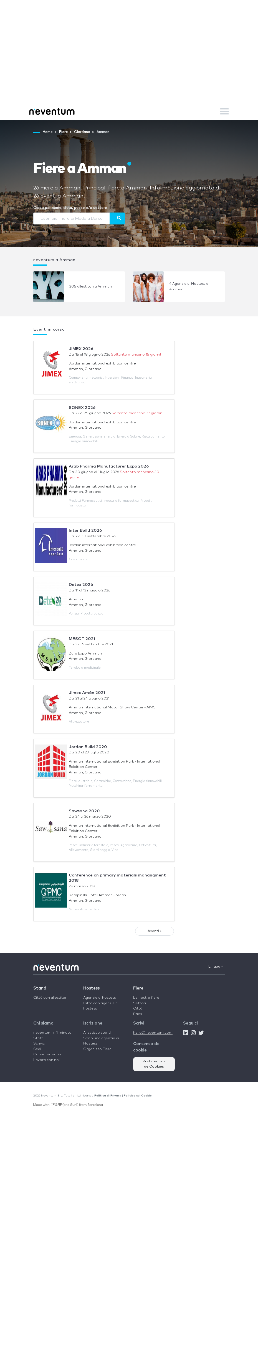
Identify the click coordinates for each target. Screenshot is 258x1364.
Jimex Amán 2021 (87, 693)
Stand (39, 988)
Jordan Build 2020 (88, 747)
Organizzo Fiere (97, 1049)
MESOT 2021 (82, 639)
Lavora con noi (46, 1060)
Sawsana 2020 (84, 811)
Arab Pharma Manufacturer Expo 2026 (109, 466)
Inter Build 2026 (85, 530)
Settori (139, 1003)
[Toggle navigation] (224, 111)
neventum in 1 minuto (52, 1033)
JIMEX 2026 (81, 349)
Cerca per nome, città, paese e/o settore (70, 208)
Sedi (37, 1049)
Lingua (215, 966)
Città (137, 1008)
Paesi (138, 1014)
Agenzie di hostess (99, 998)
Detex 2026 (81, 585)
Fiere (138, 988)
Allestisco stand (97, 1033)
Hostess (91, 988)
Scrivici (39, 1043)
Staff (38, 1038)
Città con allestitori (50, 998)
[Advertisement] (129, 61)
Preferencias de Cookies (154, 1064)
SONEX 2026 (82, 408)
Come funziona (47, 1054)
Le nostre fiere (146, 998)
